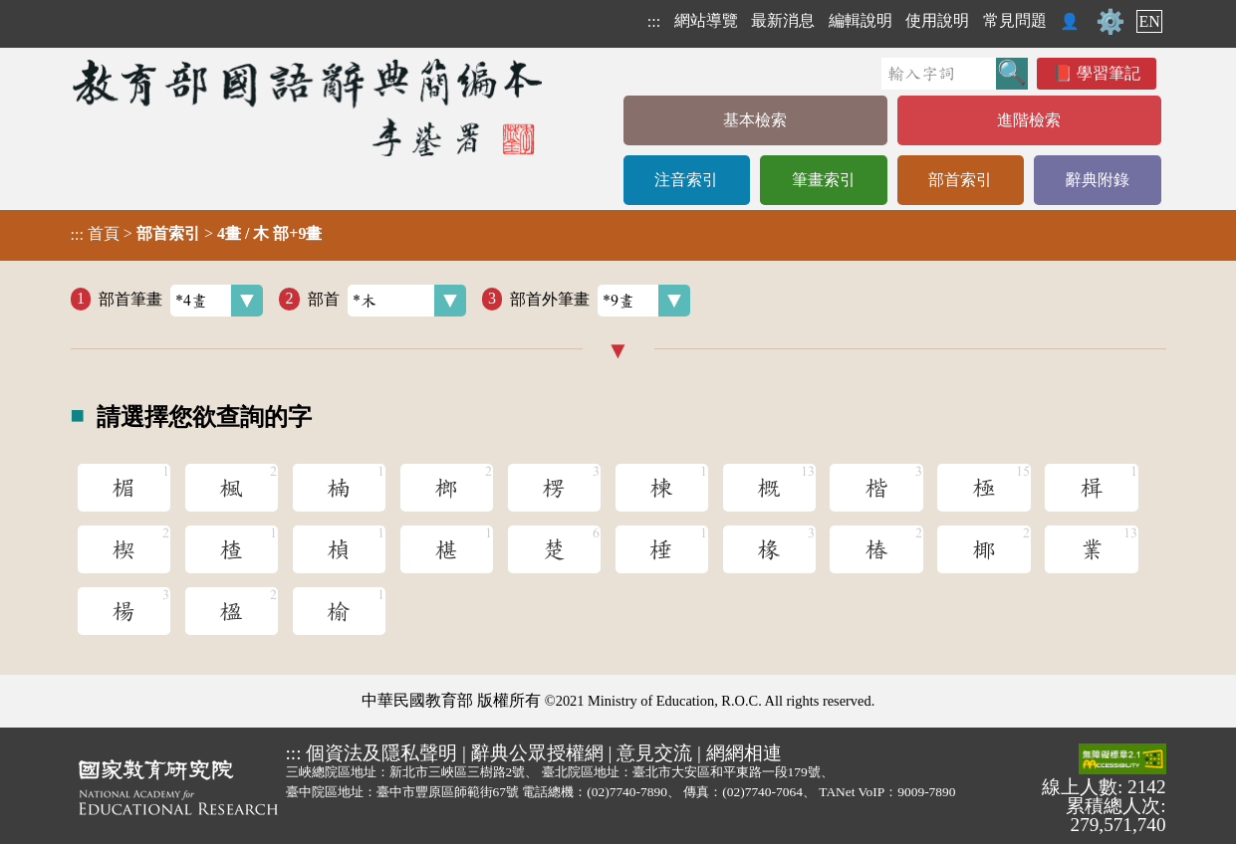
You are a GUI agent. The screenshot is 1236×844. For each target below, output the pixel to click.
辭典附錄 (1097, 179)
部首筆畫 (181, 300)
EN (1148, 21)
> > (197, 234)
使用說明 (937, 20)
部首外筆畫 (600, 300)
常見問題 (1015, 20)
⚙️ (1110, 22)
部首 (387, 300)
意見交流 (654, 752)
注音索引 (686, 179)
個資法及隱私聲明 (381, 752)
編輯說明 (860, 20)
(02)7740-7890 (627, 791)
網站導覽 (706, 20)
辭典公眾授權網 (537, 752)
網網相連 (744, 752)
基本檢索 (755, 119)
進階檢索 (1029, 119)
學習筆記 (1108, 73)
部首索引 (960, 179)
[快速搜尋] (938, 74)
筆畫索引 (824, 179)
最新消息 (783, 20)
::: (653, 21)
